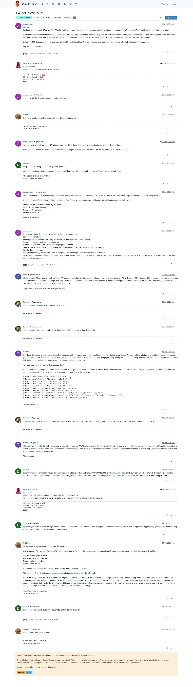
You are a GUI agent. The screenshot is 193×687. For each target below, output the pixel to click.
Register (21, 672)
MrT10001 (26, 114)
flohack (26, 302)
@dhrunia (34, 489)
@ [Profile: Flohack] (40, 473)
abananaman (28, 24)
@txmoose (34, 418)
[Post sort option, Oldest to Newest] (161, 17)
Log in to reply (171, 17)
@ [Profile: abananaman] (29, 67)
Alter (25, 275)
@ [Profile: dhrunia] (27, 493)
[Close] (175, 655)
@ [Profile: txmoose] (27, 421)
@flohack (35, 443)
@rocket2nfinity (40, 192)
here (140, 551)
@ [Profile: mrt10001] (27, 610)
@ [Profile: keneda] (27, 527)
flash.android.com (118, 473)
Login (29, 672)
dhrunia (26, 469)
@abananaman (36, 63)
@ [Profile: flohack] (27, 446)
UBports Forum (29, 4)
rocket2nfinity (28, 163)
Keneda (26, 63)
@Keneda (38, 95)
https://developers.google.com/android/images (68, 195)
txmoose (26, 352)
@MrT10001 (39, 142)
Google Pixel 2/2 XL (24, 17)
